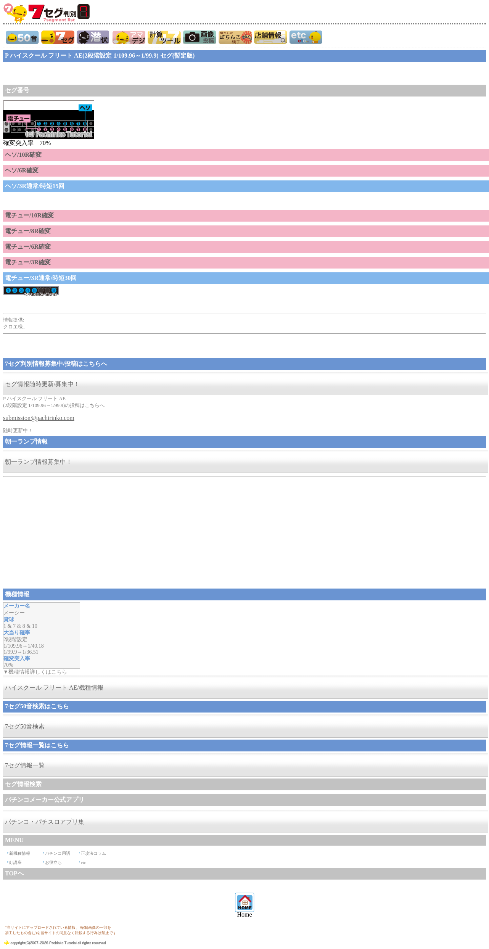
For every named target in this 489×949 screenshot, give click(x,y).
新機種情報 (19, 853)
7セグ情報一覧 (25, 765)
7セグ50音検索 (25, 726)
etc (83, 862)
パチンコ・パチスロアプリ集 (44, 822)
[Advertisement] (64, 73)
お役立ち (53, 862)
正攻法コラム (93, 853)
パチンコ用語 (57, 853)
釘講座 (15, 862)
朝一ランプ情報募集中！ (38, 461)
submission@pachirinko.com (38, 418)
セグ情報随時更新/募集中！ (42, 384)
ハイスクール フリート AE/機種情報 (54, 687)
